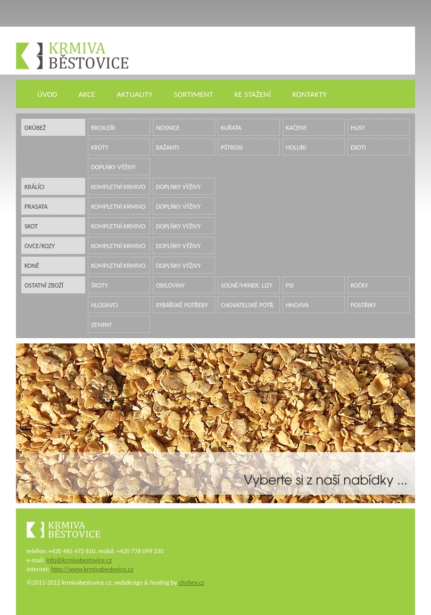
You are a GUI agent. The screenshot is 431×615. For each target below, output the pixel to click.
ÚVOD (47, 94)
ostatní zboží (43, 285)
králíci (34, 187)
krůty (100, 147)
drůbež (35, 128)
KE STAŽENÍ (252, 94)
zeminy (101, 325)
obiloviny (170, 285)
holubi (296, 147)
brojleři (103, 128)
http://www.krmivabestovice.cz (92, 569)
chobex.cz (191, 582)
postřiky (363, 305)
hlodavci (104, 305)
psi (290, 285)
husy (358, 128)
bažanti (167, 147)
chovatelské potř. (248, 305)
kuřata (231, 128)
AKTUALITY (134, 94)
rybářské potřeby (182, 305)
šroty (99, 285)
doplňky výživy (113, 167)
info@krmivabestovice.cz (79, 560)
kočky (359, 285)
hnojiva (297, 305)
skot (31, 226)
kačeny (296, 128)
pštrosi (232, 147)
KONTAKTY (309, 94)
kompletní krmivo (118, 187)
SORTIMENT (193, 94)
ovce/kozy (39, 246)
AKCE (87, 94)
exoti (358, 147)
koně (31, 265)
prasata (36, 206)
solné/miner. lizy (246, 285)
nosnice (168, 128)
